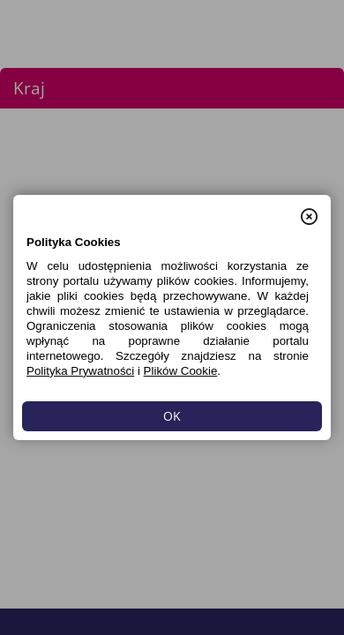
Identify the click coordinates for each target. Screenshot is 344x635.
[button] (309, 208)
